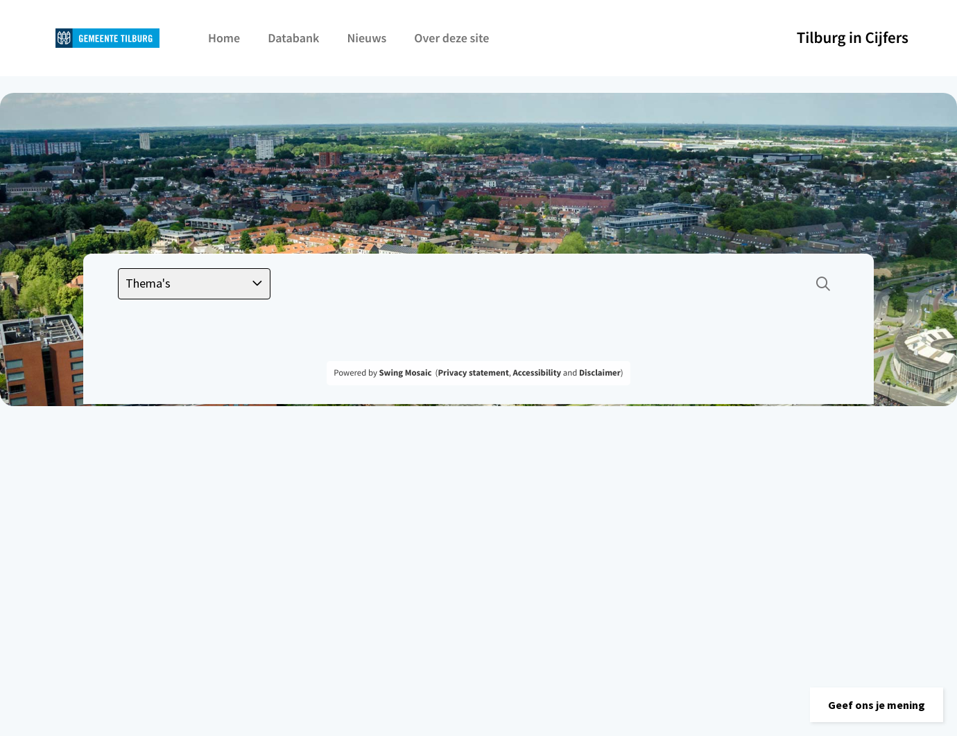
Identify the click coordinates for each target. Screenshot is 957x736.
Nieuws (366, 38)
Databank (293, 38)
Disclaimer (600, 372)
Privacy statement (473, 372)
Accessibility (537, 372)
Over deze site (451, 38)
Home (224, 38)
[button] (876, 704)
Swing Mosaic (405, 372)
